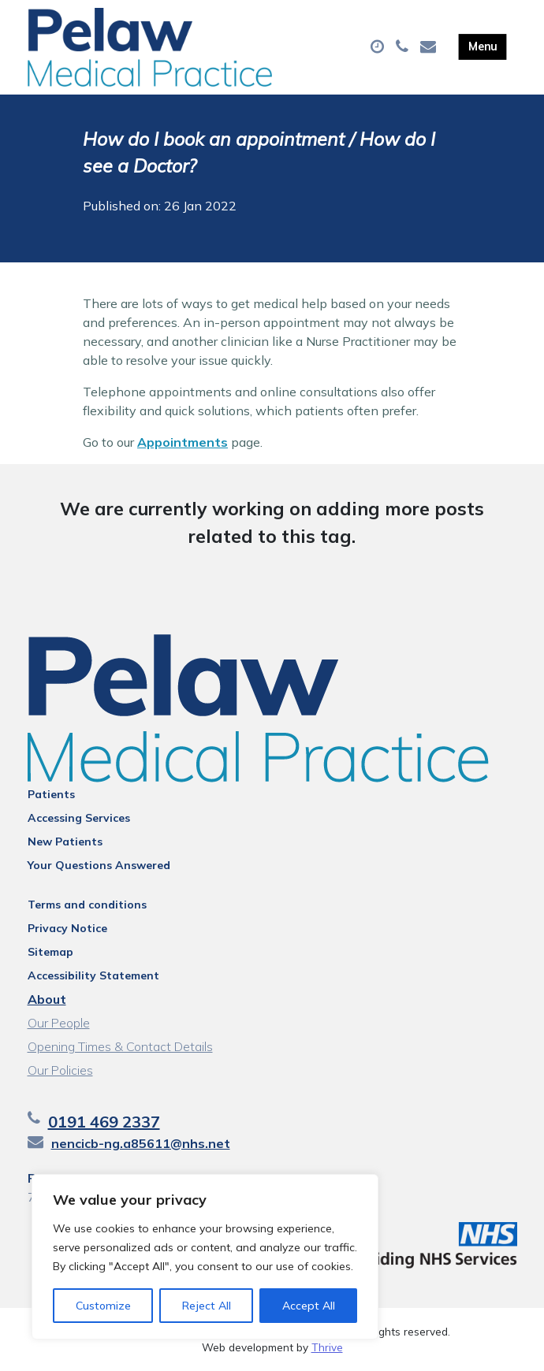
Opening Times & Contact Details (120, 1046)
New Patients (65, 841)
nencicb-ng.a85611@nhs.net (140, 1143)
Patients (51, 794)
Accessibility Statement (93, 975)
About (47, 999)
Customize (103, 1306)
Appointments (182, 442)
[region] (205, 1256)
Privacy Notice (67, 928)
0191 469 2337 (104, 1121)
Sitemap (50, 952)
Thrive (327, 1347)
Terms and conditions (87, 904)
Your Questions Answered (99, 865)
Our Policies (60, 1070)
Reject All (206, 1306)
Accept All (308, 1306)
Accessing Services (79, 818)
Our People (59, 1023)
